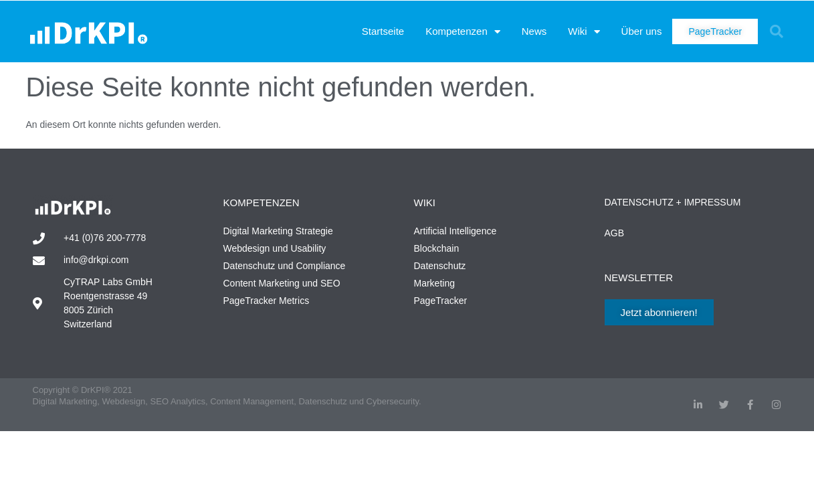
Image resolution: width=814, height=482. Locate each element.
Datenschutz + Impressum (673, 202)
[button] (776, 31)
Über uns (641, 31)
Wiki (583, 32)
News (534, 31)
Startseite (383, 31)
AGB (615, 233)
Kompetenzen (462, 32)
